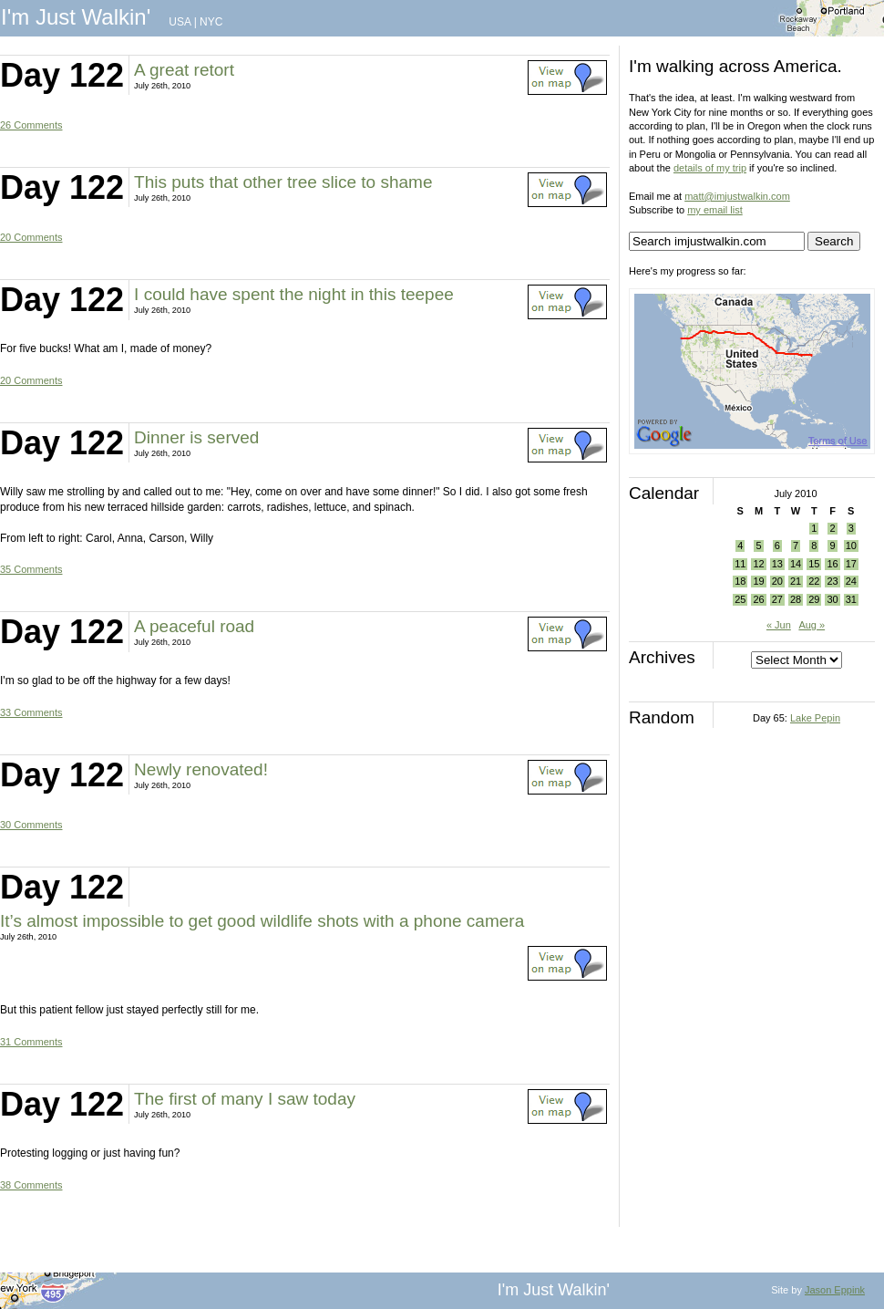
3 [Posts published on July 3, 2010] (851, 528)
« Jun (778, 624)
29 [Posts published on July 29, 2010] (813, 599)
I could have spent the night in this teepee (294, 294)
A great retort (184, 69)
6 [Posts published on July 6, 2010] (777, 545)
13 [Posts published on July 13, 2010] (777, 563)
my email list (715, 209)
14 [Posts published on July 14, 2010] (795, 563)
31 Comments (31, 1041)
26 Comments (31, 124)
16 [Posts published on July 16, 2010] (832, 563)
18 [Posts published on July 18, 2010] (740, 581)
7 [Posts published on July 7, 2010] (795, 545)
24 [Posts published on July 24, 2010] (851, 581)
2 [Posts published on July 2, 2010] (832, 528)
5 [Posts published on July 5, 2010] (758, 545)
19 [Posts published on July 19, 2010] (758, 581)
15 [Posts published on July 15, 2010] (813, 563)
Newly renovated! (201, 769)
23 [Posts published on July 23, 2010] (832, 581)
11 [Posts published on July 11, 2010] (740, 563)
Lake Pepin (815, 717)
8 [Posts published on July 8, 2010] (814, 545)
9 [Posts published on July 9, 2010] (832, 545)
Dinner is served (196, 437)
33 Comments (31, 712)
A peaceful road (194, 626)
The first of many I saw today (244, 1098)
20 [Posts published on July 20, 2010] (777, 581)
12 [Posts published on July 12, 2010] (758, 563)
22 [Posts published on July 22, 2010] (813, 581)
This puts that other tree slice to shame (283, 182)
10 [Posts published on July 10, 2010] (851, 545)
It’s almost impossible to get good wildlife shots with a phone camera (262, 920)
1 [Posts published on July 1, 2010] (814, 528)
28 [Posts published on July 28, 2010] (795, 599)
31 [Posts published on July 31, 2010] (851, 599)
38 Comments (31, 1184)
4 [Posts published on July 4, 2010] (740, 545)
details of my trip (709, 167)
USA (179, 22)
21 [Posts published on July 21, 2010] (795, 581)
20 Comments (31, 237)
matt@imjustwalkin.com (737, 196)
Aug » (811, 624)
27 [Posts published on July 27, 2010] (777, 599)
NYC (211, 22)
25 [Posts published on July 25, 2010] (740, 599)
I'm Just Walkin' (75, 17)
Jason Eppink (835, 1289)
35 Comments (31, 569)
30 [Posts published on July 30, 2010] (832, 599)
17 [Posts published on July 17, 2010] (851, 563)
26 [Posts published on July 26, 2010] (758, 599)
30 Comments (31, 824)
